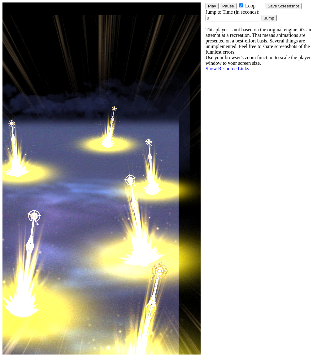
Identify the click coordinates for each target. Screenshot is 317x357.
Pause (228, 6)
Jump (269, 18)
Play (212, 6)
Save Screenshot (283, 6)
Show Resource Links (227, 68)
